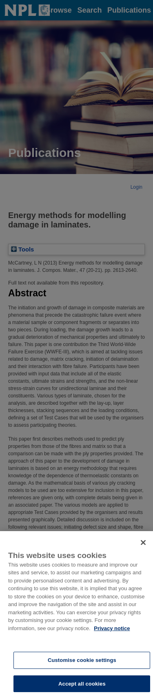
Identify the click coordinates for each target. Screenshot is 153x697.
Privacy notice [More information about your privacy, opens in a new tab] (112, 630)
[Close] (143, 545)
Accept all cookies (82, 686)
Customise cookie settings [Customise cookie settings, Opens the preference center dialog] (82, 662)
